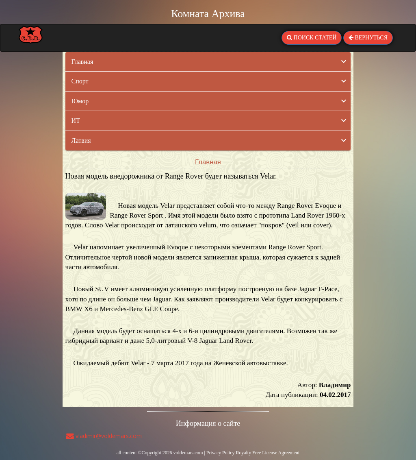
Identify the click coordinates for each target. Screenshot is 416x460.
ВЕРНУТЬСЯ (368, 38)
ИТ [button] (76, 120)
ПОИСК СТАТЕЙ (311, 38)
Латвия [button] (81, 140)
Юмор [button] (80, 101)
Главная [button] (82, 61)
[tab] (208, 62)
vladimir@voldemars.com (104, 436)
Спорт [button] (80, 81)
